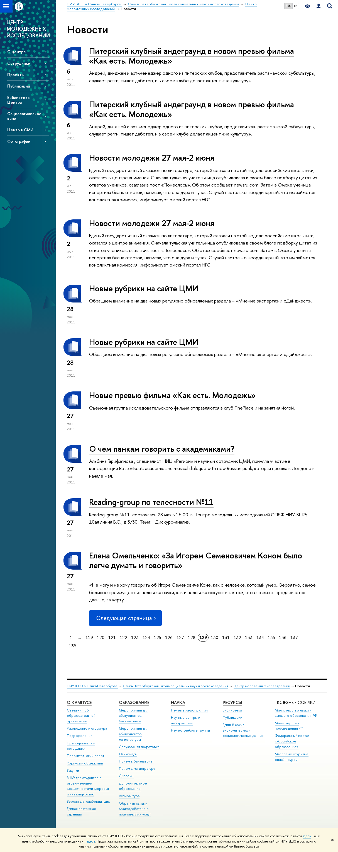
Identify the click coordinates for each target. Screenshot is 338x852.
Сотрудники (18, 63)
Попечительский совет (85, 755)
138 (72, 646)
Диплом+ (126, 775)
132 (237, 637)
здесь (307, 836)
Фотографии (18, 141)
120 (100, 637)
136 (282, 637)
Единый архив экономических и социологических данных (243, 730)
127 (180, 637)
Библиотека (232, 710)
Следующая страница (125, 618)
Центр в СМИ (20, 129)
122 (123, 637)
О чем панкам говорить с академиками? (161, 448)
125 (157, 637)
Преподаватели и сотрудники (81, 746)
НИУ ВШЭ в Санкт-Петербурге (92, 686)
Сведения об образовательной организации (81, 716)
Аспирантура (129, 795)
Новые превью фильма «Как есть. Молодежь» (172, 395)
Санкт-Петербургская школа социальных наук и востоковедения (175, 686)
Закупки (73, 770)
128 (191, 637)
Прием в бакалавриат (136, 761)
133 (249, 637)
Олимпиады (128, 754)
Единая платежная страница (81, 811)
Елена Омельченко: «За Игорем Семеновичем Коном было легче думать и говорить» (195, 560)
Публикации (18, 86)
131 (226, 637)
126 (169, 637)
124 (146, 637)
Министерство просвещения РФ (289, 726)
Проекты (15, 74)
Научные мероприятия (189, 710)
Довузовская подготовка (139, 746)
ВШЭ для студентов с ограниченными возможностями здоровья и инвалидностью (88, 786)
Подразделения (79, 735)
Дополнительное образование (133, 786)
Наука (178, 702)
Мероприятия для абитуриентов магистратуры (133, 734)
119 (89, 637)
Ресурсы (232, 702)
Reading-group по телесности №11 (151, 502)
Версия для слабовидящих (88, 801)
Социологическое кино (24, 116)
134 (260, 637)
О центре (16, 51)
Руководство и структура (87, 728)
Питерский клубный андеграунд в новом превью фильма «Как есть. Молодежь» (191, 55)
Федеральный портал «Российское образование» (292, 741)
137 (294, 637)
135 (271, 637)
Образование (134, 702)
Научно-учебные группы (190, 730)
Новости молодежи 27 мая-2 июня (151, 157)
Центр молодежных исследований (262, 686)
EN (296, 6)
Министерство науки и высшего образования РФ (296, 713)
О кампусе (79, 702)
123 (135, 637)
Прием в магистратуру (137, 768)
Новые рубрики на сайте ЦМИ (143, 288)
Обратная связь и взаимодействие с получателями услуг (135, 809)
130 (214, 637)
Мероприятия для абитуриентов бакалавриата (133, 716)
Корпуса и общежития (85, 763)
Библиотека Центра (18, 100)
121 (112, 637)
